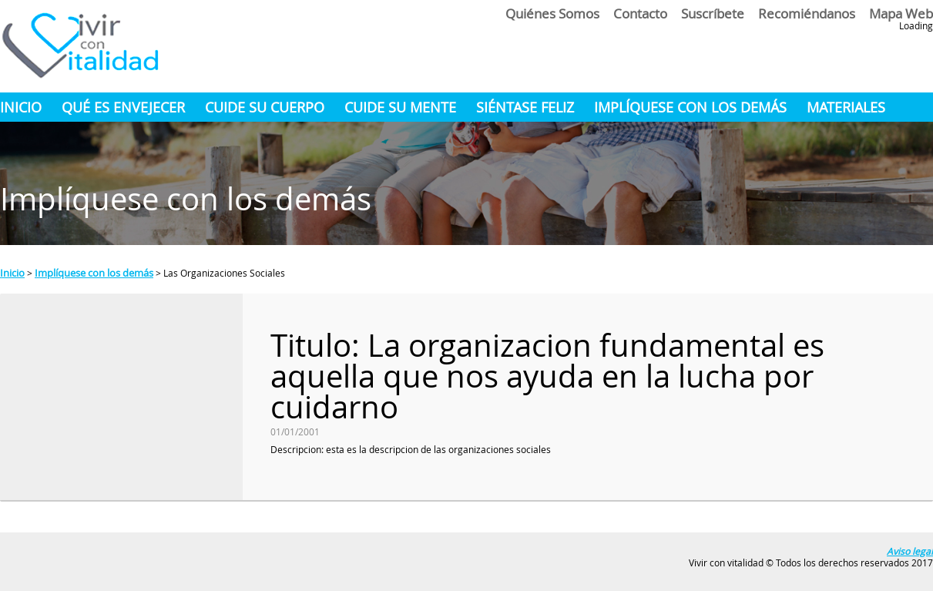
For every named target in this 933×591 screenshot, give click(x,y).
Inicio (21, 107)
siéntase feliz (525, 107)
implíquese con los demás (690, 107)
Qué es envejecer (123, 107)
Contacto (640, 13)
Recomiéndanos (806, 13)
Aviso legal (910, 551)
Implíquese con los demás (94, 273)
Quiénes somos (552, 13)
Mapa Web (901, 13)
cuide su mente (400, 107)
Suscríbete (712, 13)
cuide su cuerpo (264, 107)
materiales (846, 107)
